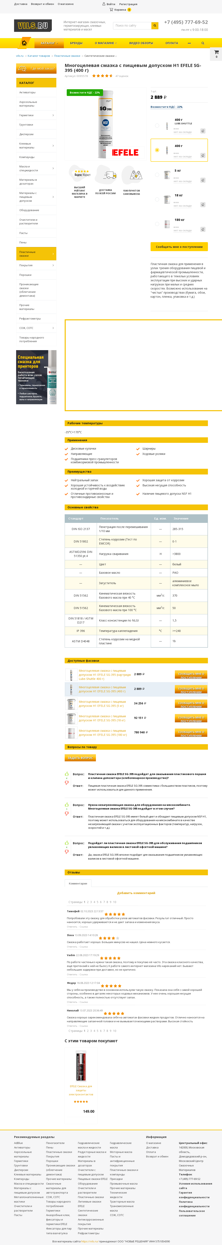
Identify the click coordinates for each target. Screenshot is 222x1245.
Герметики (34, 115)
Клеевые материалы (34, 145)
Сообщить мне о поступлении (179, 247)
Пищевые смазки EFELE (93, 1179)
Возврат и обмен (42, 4)
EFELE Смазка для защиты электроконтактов (81, 1090)
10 (114, 902)
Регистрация (128, 4)
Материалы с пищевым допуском (34, 196)
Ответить (72, 926)
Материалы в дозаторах (28, 181)
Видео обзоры (141, 43)
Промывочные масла (124, 1183)
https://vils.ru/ (90, 1241)
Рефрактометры (30, 318)
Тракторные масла (122, 1201)
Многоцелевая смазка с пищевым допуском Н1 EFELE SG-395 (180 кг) (103, 733)
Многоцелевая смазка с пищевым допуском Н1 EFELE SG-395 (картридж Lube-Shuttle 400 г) (105, 675)
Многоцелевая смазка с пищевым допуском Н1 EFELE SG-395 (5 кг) (102, 704)
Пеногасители (55, 1143)
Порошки (25, 275)
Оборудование (29, 210)
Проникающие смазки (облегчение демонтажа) (29, 289)
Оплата (171, 43)
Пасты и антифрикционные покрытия (122, 1161)
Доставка (20, 4)
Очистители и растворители (28, 221)
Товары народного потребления (31, 339)
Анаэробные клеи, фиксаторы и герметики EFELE (58, 1219)
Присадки (116, 1179)
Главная (26, 41)
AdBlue (18, 1143)
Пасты (23, 233)
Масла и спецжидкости (34, 168)
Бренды (76, 43)
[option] (105, 124)
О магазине (66, 4)
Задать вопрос (80, 758)
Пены (23, 242)
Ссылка (84, 926)
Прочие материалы (26, 307)
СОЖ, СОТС (34, 328)
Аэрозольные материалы (28, 104)
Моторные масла (121, 1152)
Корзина (120, 9)
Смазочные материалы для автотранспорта (57, 1188)
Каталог (49, 43)
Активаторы (27, 92)
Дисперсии (26, 134)
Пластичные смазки (34, 254)
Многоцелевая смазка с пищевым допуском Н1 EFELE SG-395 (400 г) (102, 689)
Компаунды (26, 157)
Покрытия (34, 265)
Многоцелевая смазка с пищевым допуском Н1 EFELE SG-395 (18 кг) (102, 718)
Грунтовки (26, 124)
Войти (111, 4)
